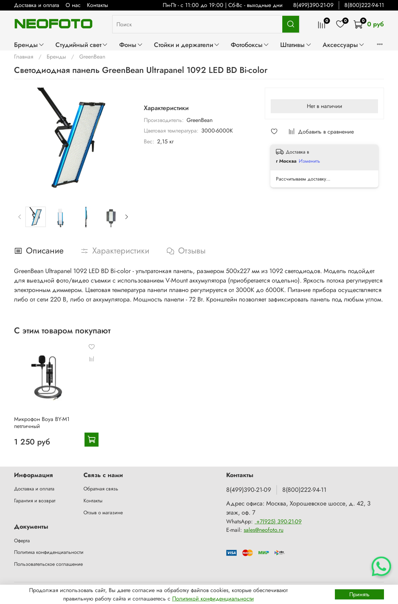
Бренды (29, 44)
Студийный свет (81, 44)
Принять (359, 594)
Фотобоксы (250, 44)
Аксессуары (344, 44)
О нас (73, 5)
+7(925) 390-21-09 (278, 521)
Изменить (309, 161)
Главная (23, 57)
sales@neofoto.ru (263, 530)
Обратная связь (100, 488)
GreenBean (92, 57)
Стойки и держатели (187, 44)
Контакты (97, 5)
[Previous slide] (20, 216)
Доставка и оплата (36, 5)
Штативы (295, 44)
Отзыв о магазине (103, 512)
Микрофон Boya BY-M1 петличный (41, 422)
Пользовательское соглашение (48, 564)
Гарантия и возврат (34, 500)
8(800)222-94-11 (364, 5)
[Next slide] (126, 216)
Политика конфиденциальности (48, 552)
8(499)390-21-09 (313, 5)
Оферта (22, 540)
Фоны (131, 44)
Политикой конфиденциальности (213, 599)
